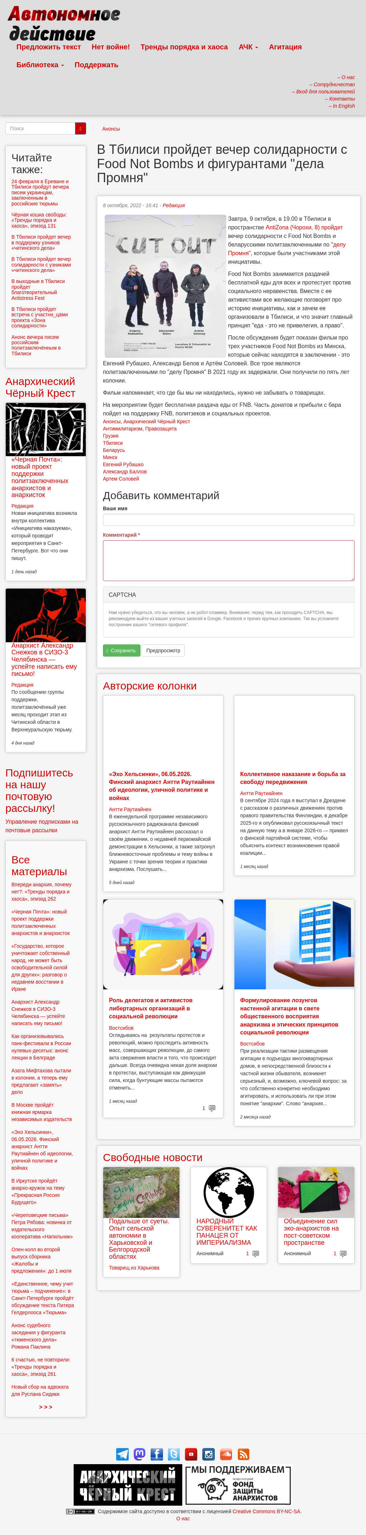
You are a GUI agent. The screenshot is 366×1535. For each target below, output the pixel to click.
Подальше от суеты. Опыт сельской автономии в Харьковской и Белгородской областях (139, 1239)
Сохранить (121, 651)
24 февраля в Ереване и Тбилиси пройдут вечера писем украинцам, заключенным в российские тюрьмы (40, 192)
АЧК (248, 47)
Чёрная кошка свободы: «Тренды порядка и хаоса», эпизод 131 (39, 220)
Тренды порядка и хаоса (184, 47)
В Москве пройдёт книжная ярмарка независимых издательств (41, 1112)
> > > (46, 1407)
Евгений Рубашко (123, 464)
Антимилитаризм (122, 429)
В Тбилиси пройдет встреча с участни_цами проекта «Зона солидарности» (39, 317)
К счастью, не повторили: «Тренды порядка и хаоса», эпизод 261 (40, 1367)
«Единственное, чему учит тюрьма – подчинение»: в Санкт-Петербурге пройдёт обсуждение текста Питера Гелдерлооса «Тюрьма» (42, 1298)
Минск (110, 457)
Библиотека (40, 65)
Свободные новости (153, 1157)
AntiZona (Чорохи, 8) (293, 227)
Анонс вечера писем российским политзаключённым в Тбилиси (36, 345)
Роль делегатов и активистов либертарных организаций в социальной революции (151, 1008)
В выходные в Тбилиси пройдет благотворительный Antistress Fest (38, 289)
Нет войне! (111, 47)
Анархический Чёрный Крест (156, 421)
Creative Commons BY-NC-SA (266, 1511)
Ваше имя (115, 508)
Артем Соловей (121, 479)
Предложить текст (48, 47)
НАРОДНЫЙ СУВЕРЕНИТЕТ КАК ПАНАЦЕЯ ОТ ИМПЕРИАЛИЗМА (227, 1232)
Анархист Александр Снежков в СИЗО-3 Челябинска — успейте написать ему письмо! (44, 659)
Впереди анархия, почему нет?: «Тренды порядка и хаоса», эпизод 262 (41, 892)
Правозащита (161, 429)
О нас (182, 1518)
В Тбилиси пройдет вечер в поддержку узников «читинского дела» (41, 242)
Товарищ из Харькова (134, 1268)
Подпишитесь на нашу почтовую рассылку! (39, 790)
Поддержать (96, 65)
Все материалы (39, 865)
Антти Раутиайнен (130, 809)
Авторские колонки (150, 686)
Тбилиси (113, 443)
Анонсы (111, 129)
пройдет (332, 227)
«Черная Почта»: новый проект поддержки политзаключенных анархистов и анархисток (39, 477)
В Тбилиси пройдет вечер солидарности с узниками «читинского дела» (41, 264)
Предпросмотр (163, 650)
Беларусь (114, 450)
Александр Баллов (125, 471)
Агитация (285, 47)
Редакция (174, 205)
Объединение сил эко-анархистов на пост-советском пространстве (311, 1232)
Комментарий (121, 535)
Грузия (110, 436)
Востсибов (121, 1028)
